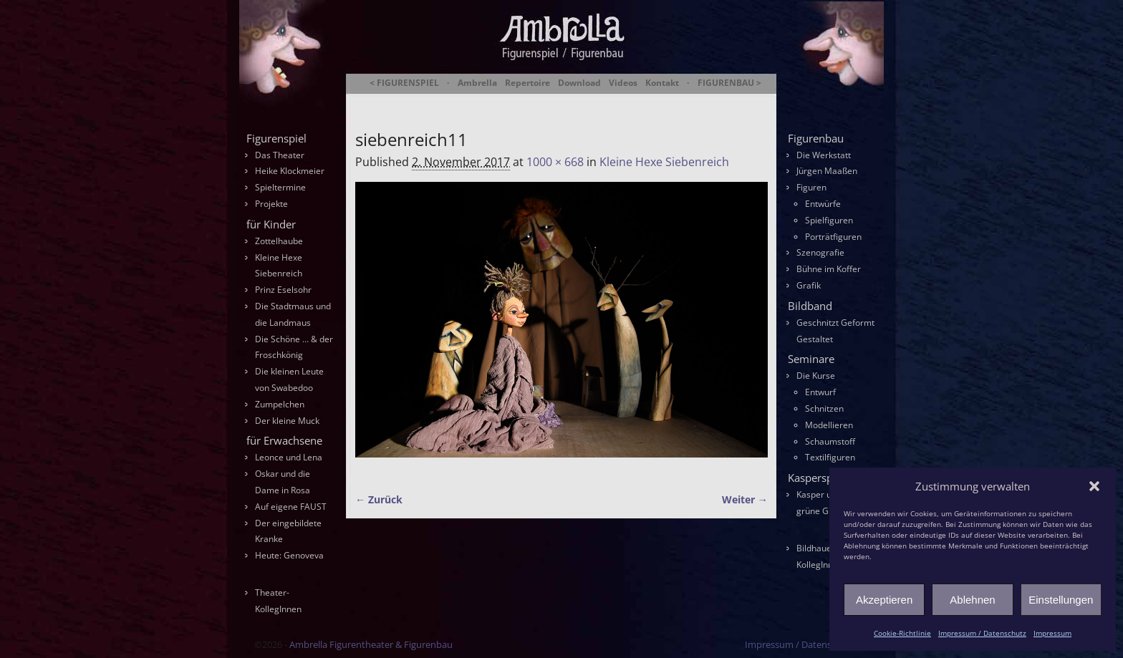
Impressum (1052, 633)
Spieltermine (280, 187)
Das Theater (279, 155)
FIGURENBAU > (729, 83)
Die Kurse (815, 375)
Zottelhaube (279, 241)
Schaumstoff (830, 441)
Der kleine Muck (287, 421)
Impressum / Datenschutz (982, 633)
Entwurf (820, 392)
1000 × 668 (555, 162)
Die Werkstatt (823, 155)
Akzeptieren (884, 600)
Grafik (808, 285)
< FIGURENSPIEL (404, 83)
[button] (1094, 486)
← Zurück (379, 499)
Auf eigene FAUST (291, 506)
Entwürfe (823, 204)
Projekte (271, 204)
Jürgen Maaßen (826, 171)
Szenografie (820, 252)
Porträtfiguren (833, 237)
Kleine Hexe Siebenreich (664, 162)
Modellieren (829, 425)
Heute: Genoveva (289, 555)
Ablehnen (972, 600)
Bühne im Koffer (828, 269)
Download (579, 83)
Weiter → (745, 499)
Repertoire (527, 83)
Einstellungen (1060, 600)
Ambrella (477, 83)
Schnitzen (824, 408)
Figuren (811, 187)
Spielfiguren (829, 220)
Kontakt (662, 83)
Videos (623, 83)
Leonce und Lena (288, 457)
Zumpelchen (279, 404)
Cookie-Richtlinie (902, 633)
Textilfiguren (830, 457)
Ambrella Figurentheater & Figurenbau (537, 100)
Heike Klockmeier (289, 171)
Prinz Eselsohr (283, 290)
